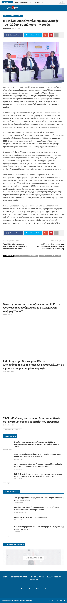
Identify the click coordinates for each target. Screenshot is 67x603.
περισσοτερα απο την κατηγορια (50, 255)
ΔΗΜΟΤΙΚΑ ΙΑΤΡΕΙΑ (37, 577)
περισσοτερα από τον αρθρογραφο (26, 255)
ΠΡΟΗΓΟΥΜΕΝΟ (8, 430)
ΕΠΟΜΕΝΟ (18, 430)
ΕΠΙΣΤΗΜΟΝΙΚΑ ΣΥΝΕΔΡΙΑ (16, 15)
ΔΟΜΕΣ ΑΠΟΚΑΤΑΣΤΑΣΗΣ (19, 577)
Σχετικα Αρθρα (8, 255)
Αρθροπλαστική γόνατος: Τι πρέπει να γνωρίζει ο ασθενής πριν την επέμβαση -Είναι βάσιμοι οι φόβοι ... (38, 465)
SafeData (29, 600)
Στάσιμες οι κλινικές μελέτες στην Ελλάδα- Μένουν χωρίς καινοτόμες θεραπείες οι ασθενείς (37, 455)
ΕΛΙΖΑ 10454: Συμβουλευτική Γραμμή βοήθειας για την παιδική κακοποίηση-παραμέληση (50, 246)
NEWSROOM (7, 29)
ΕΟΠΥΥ (5, 577)
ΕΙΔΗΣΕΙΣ (6, 15)
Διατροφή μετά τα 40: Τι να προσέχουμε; (30, 517)
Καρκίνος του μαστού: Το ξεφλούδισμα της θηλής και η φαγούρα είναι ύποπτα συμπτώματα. (36, 508)
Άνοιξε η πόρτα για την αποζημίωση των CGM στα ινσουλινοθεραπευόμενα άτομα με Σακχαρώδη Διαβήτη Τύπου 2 (31, 308)
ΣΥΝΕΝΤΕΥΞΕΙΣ (33, 579)
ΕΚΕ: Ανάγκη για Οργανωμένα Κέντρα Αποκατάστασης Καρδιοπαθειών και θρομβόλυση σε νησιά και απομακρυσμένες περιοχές (33, 365)
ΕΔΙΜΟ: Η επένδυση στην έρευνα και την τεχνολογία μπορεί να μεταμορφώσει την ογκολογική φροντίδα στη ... (38, 475)
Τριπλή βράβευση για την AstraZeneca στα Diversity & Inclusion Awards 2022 (15, 246)
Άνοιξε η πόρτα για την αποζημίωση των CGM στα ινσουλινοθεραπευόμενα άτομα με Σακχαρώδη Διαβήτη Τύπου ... (36, 444)
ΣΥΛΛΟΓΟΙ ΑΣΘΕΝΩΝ (54, 577)
